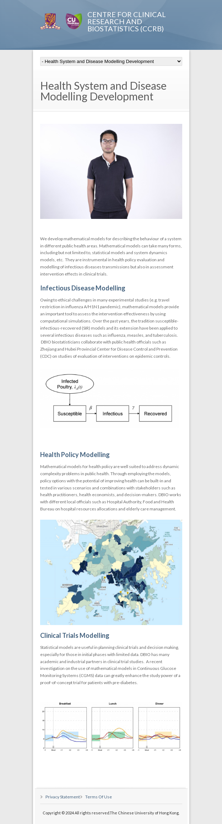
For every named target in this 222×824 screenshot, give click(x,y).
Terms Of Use (98, 796)
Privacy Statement (62, 796)
